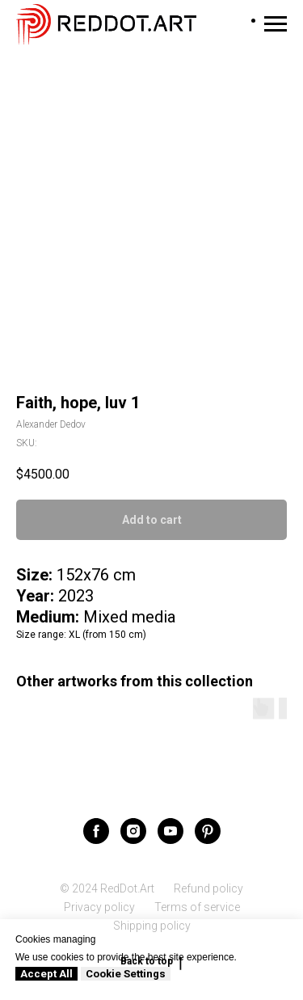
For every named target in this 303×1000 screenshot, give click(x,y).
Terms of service (197, 907)
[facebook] (96, 831)
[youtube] (170, 831)
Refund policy (208, 888)
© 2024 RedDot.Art (107, 888)
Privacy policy (99, 907)
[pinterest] (208, 831)
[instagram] (133, 831)
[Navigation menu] (275, 24)
